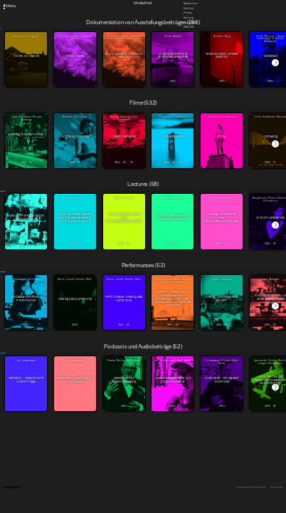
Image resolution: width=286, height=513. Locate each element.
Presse (188, 12)
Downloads (190, 22)
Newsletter (191, 3)
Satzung (189, 17)
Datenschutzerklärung (251, 488)
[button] (275, 62)
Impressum (276, 488)
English (189, 27)
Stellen (189, 7)
